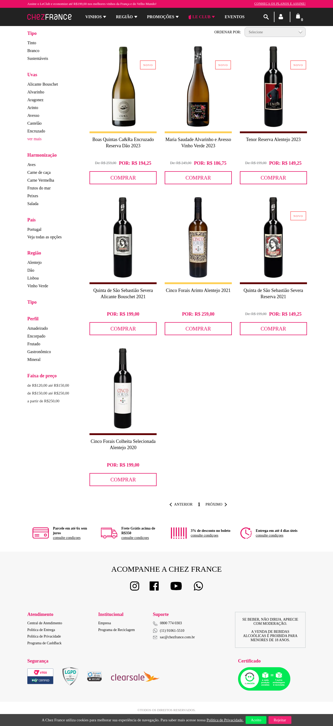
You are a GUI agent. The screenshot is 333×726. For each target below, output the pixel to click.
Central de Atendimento (44, 623)
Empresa (104, 623)
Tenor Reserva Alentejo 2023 (273, 139)
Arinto (32, 107)
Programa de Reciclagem (116, 630)
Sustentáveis (37, 58)
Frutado (33, 344)
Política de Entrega (41, 630)
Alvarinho (35, 92)
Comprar (123, 178)
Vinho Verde (37, 286)
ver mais (34, 139)
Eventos (235, 17)
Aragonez (35, 100)
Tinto (31, 43)
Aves (31, 164)
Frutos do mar (39, 188)
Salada (33, 203)
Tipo (32, 33)
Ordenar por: (227, 32)
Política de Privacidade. (225, 720)
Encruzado (36, 131)
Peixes (32, 196)
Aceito (256, 720)
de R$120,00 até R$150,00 (48, 385)
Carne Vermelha (40, 180)
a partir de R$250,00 (43, 401)
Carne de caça (39, 172)
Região (124, 17)
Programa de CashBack (44, 643)
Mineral (34, 359)
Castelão (34, 123)
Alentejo (34, 262)
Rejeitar (280, 720)
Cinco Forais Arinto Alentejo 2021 (198, 290)
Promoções (160, 17)
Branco (33, 50)
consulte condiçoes (66, 538)
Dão (30, 270)
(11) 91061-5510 (168, 630)
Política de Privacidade (44, 636)
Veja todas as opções (44, 237)
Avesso (33, 115)
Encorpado (36, 336)
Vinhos (93, 17)
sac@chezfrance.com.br (174, 637)
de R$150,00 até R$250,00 (48, 393)
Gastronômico (39, 351)
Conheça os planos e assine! (280, 3)
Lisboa (33, 278)
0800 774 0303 (171, 623)
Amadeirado (37, 328)
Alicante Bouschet (42, 84)
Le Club (200, 17)
